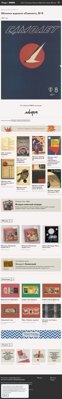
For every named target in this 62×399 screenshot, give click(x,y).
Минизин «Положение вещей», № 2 (8, 247)
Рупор (48, 3)
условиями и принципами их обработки (10, 390)
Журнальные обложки (6, 9)
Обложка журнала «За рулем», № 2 (54, 191)
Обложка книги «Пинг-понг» (21, 188)
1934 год (59, 194)
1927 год (3, 187)
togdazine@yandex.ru (15, 378)
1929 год (18, 191)
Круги (19, 120)
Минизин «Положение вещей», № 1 (29, 247)
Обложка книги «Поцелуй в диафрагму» (21, 160)
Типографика (3, 324)
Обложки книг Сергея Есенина (49, 321)
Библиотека (42, 3)
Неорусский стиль (7, 320)
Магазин (53, 3)
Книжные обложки (24, 164)
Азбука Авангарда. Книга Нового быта (50, 247)
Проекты (35, 3)
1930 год (43, 162)
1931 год (43, 191)
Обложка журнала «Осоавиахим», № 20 (38, 158)
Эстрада (2, 157)
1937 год (15, 9)
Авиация (14, 120)
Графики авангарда (30, 302)
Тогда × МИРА (8, 3)
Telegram (52, 380)
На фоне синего (26, 120)
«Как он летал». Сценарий (6, 154)
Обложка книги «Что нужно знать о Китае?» (7, 183)
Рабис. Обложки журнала (30, 320)
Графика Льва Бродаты (29, 300)
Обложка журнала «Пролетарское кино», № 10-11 (38, 187)
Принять (5, 395)
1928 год (18, 164)
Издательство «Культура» (9, 300)
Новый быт (7, 250)
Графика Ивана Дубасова (50, 300)
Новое (23, 3)
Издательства (8, 302)
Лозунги (7, 364)
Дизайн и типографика (10, 322)
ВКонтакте (53, 378)
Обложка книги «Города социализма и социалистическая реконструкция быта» (54, 161)
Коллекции (28, 3)
